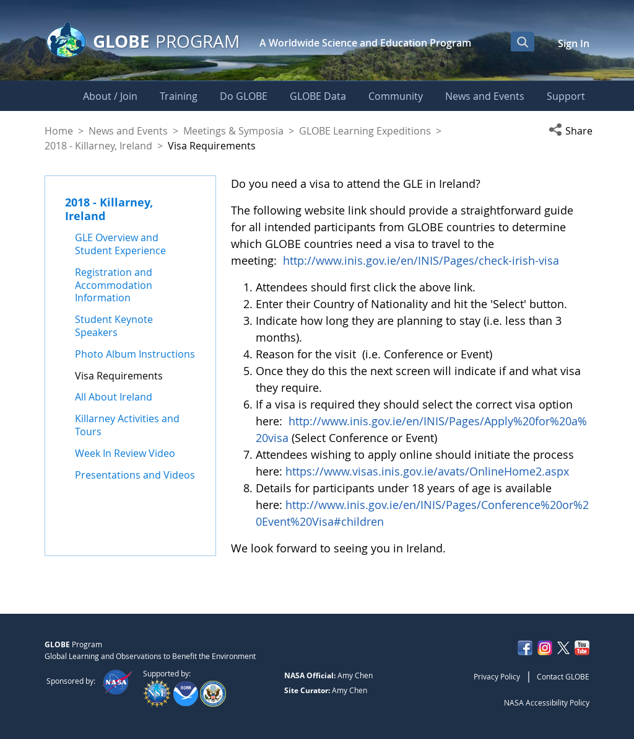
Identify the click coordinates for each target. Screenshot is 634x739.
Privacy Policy (497, 676)
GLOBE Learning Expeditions (365, 131)
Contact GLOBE (563, 676)
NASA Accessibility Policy (546, 702)
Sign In (573, 43)
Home (59, 131)
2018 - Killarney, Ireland (98, 146)
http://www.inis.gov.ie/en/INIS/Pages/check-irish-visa (421, 260)
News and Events (128, 131)
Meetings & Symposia (233, 131)
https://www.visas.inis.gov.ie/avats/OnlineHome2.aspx (427, 471)
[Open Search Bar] (522, 41)
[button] (569, 130)
